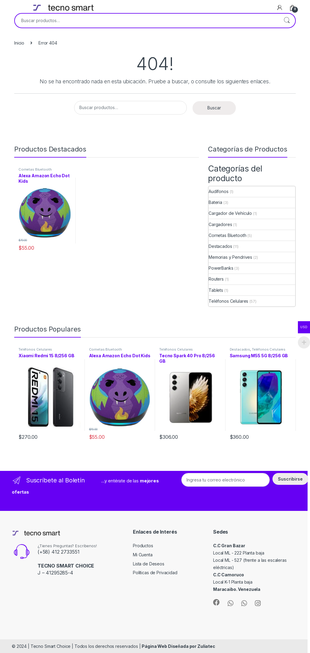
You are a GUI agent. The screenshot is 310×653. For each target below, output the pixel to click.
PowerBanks (221, 268)
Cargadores (220, 224)
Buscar (286, 21)
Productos (143, 545)
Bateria (215, 202)
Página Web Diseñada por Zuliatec (178, 646)
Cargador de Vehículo (230, 213)
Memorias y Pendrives (230, 257)
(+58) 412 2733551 (59, 552)
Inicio (19, 42)
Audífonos (219, 191)
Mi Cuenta (143, 554)
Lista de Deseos (148, 563)
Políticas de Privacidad (155, 572)
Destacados (220, 246)
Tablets (216, 290)
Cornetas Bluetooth (34, 169)
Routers (216, 279)
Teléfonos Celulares (228, 301)
